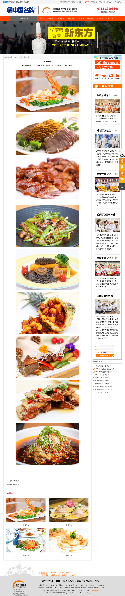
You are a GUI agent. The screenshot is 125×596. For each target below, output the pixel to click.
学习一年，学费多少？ (103, 375)
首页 (41, 19)
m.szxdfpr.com (96, 590)
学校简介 (51, 19)
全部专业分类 (23, 19)
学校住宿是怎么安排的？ (103, 386)
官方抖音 (102, 2)
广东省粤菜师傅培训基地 (67, 2)
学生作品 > (20, 57)
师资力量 (90, 19)
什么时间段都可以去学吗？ (104, 389)
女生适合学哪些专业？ (103, 378)
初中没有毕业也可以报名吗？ (106, 369)
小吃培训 (86, 2)
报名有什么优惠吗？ (102, 383)
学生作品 (100, 19)
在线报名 (110, 19)
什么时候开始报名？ (103, 392)
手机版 (79, 2)
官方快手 (110, 2)
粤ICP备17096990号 (78, 590)
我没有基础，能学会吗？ (104, 366)
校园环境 (71, 19)
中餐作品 (16, 481)
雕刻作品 (16, 485)
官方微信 (94, 2)
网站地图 (102, 585)
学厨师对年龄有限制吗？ (104, 372)
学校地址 (118, 2)
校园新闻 (80, 19)
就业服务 (61, 19)
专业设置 (41, 585)
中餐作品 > (27, 57)
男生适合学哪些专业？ (103, 380)
